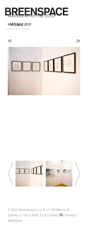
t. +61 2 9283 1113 (34, 215)
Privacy (70, 215)
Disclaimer (15, 220)
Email (53, 215)
